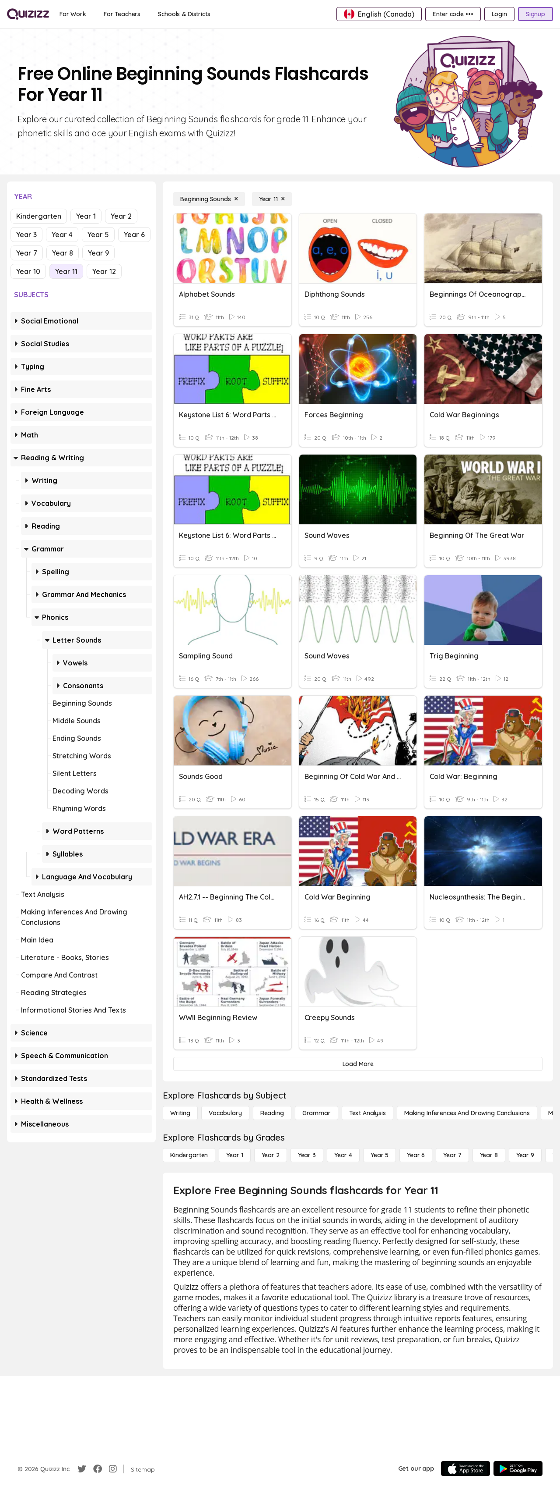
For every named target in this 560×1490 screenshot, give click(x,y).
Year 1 (86, 216)
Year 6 (134, 234)
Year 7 (26, 253)
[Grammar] (316, 1113)
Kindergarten (38, 216)
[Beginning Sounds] (209, 199)
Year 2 (121, 216)
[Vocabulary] (225, 1113)
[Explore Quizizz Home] (28, 14)
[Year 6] (415, 1155)
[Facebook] (97, 1469)
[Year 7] (452, 1155)
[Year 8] (488, 1155)
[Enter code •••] (452, 14)
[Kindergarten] (189, 1155)
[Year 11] (272, 199)
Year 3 (26, 234)
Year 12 (104, 271)
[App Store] (465, 1468)
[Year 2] (270, 1155)
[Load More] (357, 1064)
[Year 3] (306, 1155)
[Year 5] (379, 1155)
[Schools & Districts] (184, 14)
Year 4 (62, 234)
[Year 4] (343, 1155)
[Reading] (272, 1113)
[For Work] (72, 14)
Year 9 (98, 253)
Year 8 (62, 253)
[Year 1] (234, 1155)
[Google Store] (518, 1468)
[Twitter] (81, 1469)
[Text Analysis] (367, 1113)
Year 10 (28, 271)
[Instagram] (113, 1469)
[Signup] (535, 14)
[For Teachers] (122, 14)
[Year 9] (525, 1155)
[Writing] (180, 1113)
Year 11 (66, 271)
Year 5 (98, 234)
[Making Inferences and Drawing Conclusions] (467, 1113)
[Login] (499, 14)
